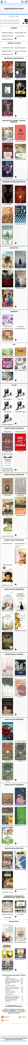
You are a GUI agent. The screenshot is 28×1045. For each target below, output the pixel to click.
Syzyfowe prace (8, 1001)
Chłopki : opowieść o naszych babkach (11, 988)
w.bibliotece (13, 1010)
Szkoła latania (7, 983)
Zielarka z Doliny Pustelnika (10, 992)
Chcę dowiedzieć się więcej (7, 1040)
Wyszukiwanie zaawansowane (7, 23)
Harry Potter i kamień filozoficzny (10, 982)
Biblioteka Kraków (14, 16)
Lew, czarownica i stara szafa (10, 978)
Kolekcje (17, 23)
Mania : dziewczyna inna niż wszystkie (11, 998)
